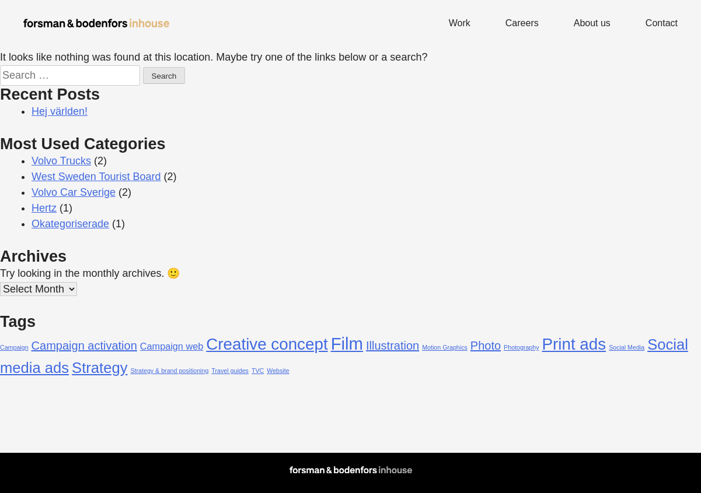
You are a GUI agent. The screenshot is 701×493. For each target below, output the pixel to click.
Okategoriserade (70, 224)
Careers (522, 23)
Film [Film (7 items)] (347, 343)
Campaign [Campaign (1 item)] (14, 347)
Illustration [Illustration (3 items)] (392, 345)
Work (459, 23)
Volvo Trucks (61, 161)
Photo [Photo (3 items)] (485, 345)
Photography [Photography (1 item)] (521, 347)
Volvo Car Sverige (74, 192)
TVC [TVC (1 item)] (258, 370)
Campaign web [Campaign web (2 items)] (171, 346)
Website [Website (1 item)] (278, 370)
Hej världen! (60, 111)
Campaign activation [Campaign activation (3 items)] (84, 345)
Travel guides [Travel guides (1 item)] (230, 370)
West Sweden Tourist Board (96, 176)
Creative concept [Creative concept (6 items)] (266, 344)
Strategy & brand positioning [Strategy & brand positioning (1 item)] (169, 370)
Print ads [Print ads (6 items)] (574, 344)
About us (592, 23)
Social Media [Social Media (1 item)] (626, 347)
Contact (662, 23)
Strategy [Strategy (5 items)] (99, 368)
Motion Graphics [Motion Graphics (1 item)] (445, 347)
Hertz (44, 208)
